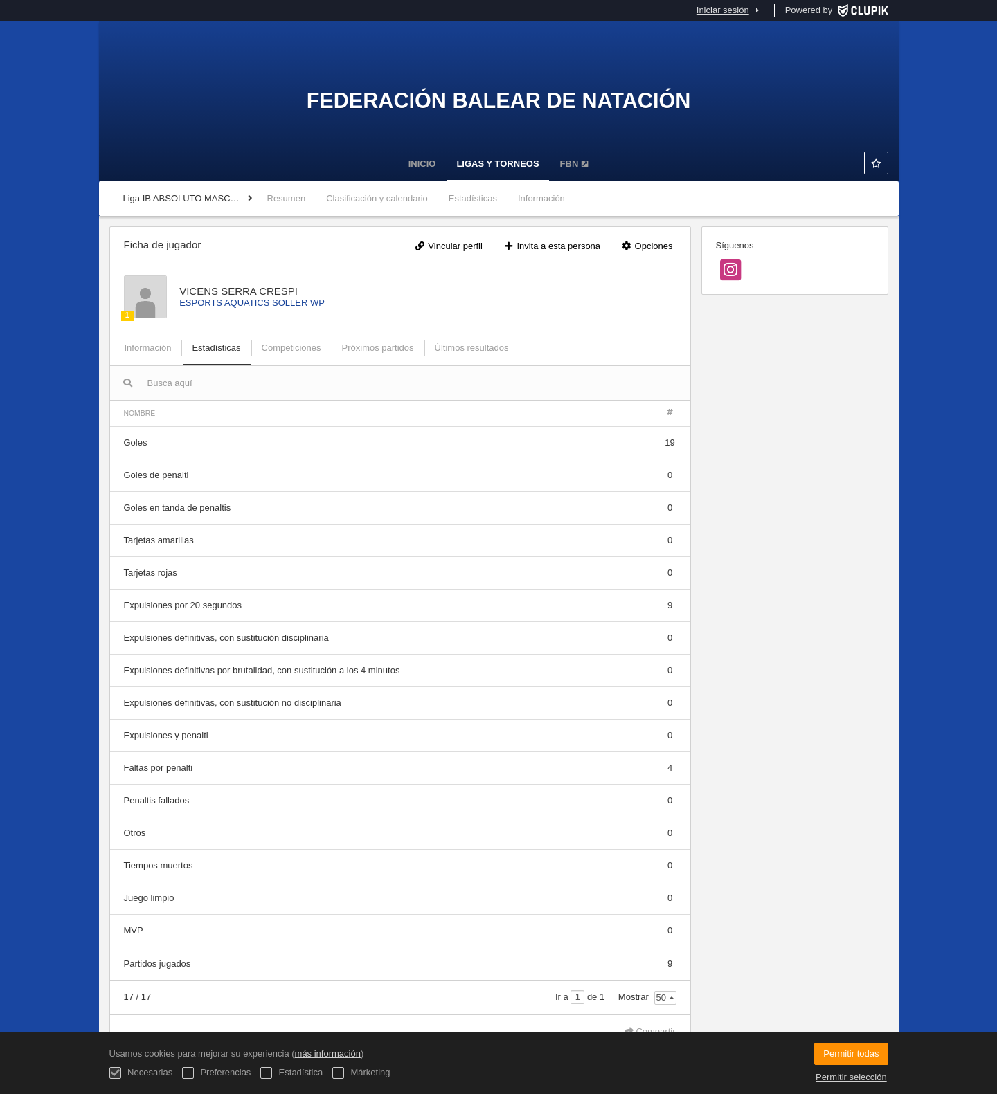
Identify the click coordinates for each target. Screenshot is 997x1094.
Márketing (361, 1073)
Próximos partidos (378, 348)
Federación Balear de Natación (499, 100)
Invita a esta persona (552, 246)
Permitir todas (851, 1053)
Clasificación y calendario (377, 198)
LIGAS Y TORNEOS (497, 163)
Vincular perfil (449, 246)
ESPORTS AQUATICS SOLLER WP (252, 303)
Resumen (286, 198)
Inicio (422, 163)
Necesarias (141, 1073)
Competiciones (291, 348)
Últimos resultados (472, 348)
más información (328, 1053)
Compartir (650, 1031)
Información (541, 198)
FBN (574, 163)
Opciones (647, 246)
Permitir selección (851, 1077)
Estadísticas (473, 198)
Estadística (291, 1073)
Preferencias (216, 1073)
